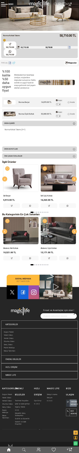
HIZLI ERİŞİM (11, 367)
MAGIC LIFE (10, 375)
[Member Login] (7, 4)
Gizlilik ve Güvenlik (22, 419)
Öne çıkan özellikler (14, 156)
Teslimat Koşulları (22, 401)
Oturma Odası (9, 341)
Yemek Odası (9, 338)
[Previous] (4, 179)
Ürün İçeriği (10, 123)
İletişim (50, 398)
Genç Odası (8, 344)
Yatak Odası (8, 335)
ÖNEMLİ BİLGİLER (13, 359)
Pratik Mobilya (9, 348)
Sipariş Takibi (20, 407)
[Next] (74, 179)
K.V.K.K (37, 404)
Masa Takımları (9, 351)
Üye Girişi (37, 401)
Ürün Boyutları (11, 149)
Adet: (60, 100)
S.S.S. (17, 410)
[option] (39, 15)
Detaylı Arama (52, 394)
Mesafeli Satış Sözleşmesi (20, 414)
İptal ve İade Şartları (22, 404)
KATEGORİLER (11, 324)
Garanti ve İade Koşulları (20, 423)
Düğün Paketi (9, 332)
